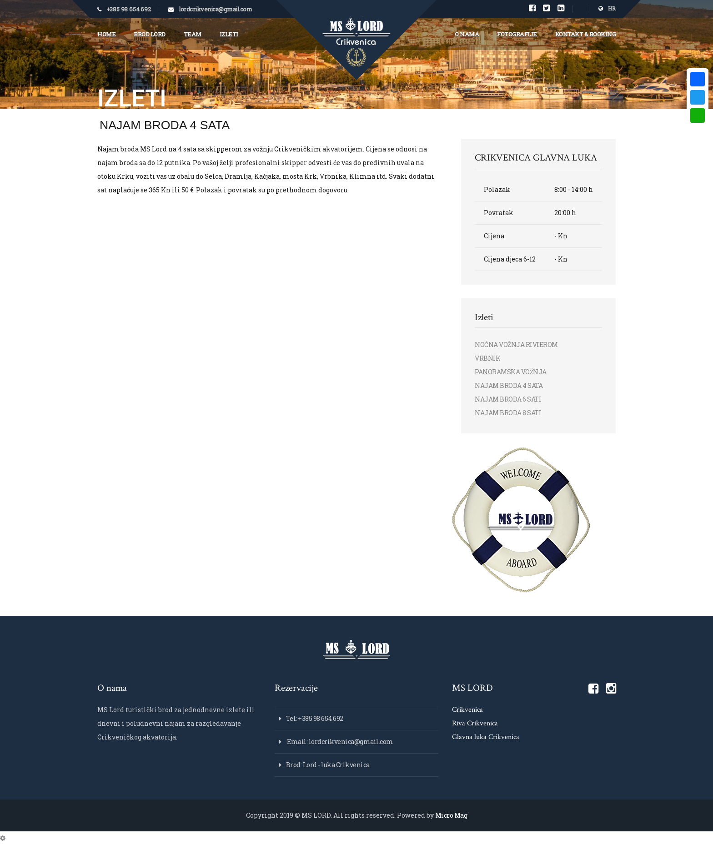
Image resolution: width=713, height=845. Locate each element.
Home (106, 34)
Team (192, 34)
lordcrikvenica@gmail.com (215, 9)
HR (607, 9)
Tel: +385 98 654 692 (314, 718)
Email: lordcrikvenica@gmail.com (339, 741)
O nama (467, 34)
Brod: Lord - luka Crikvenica (328, 764)
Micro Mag (451, 815)
